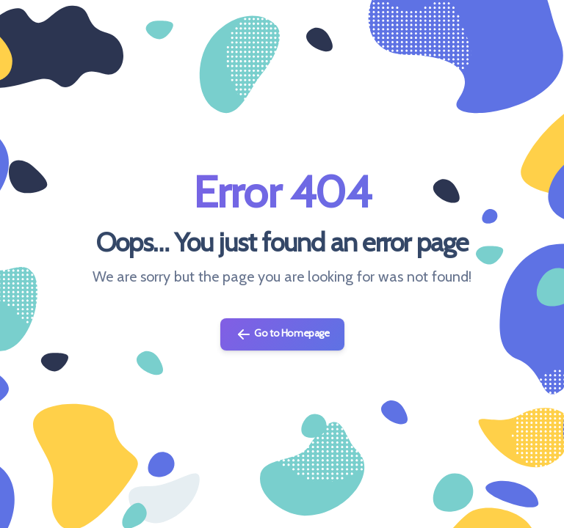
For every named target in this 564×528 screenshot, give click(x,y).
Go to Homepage (282, 334)
